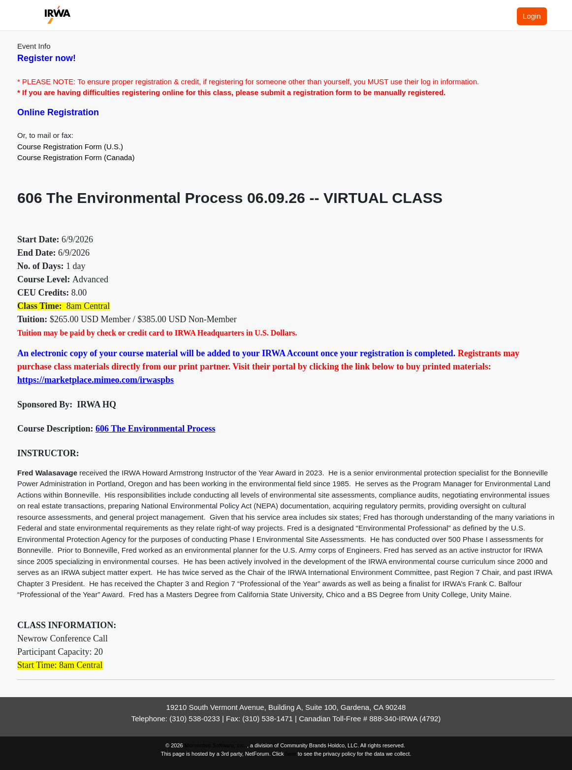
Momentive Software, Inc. (216, 745)
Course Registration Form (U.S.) (70, 146)
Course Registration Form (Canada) (75, 157)
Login (532, 16)
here (291, 754)
